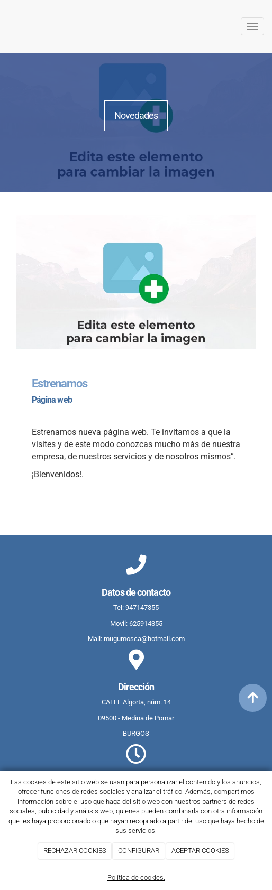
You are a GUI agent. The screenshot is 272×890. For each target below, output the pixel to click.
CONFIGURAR (138, 851)
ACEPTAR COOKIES (200, 851)
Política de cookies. (136, 878)
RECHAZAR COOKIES (74, 851)
